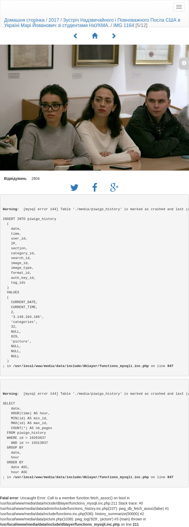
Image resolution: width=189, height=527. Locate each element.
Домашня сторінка (24, 20)
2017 (54, 20)
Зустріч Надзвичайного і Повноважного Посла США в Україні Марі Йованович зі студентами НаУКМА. (92, 22)
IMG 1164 (123, 25)
